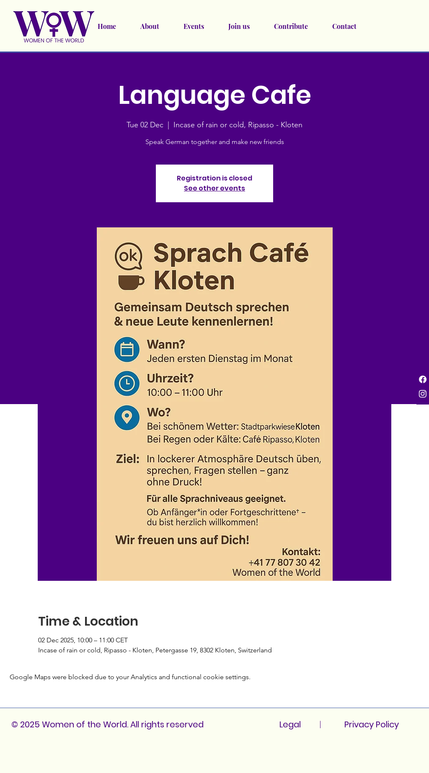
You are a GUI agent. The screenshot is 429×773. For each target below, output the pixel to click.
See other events (214, 188)
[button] (193, 26)
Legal (290, 724)
